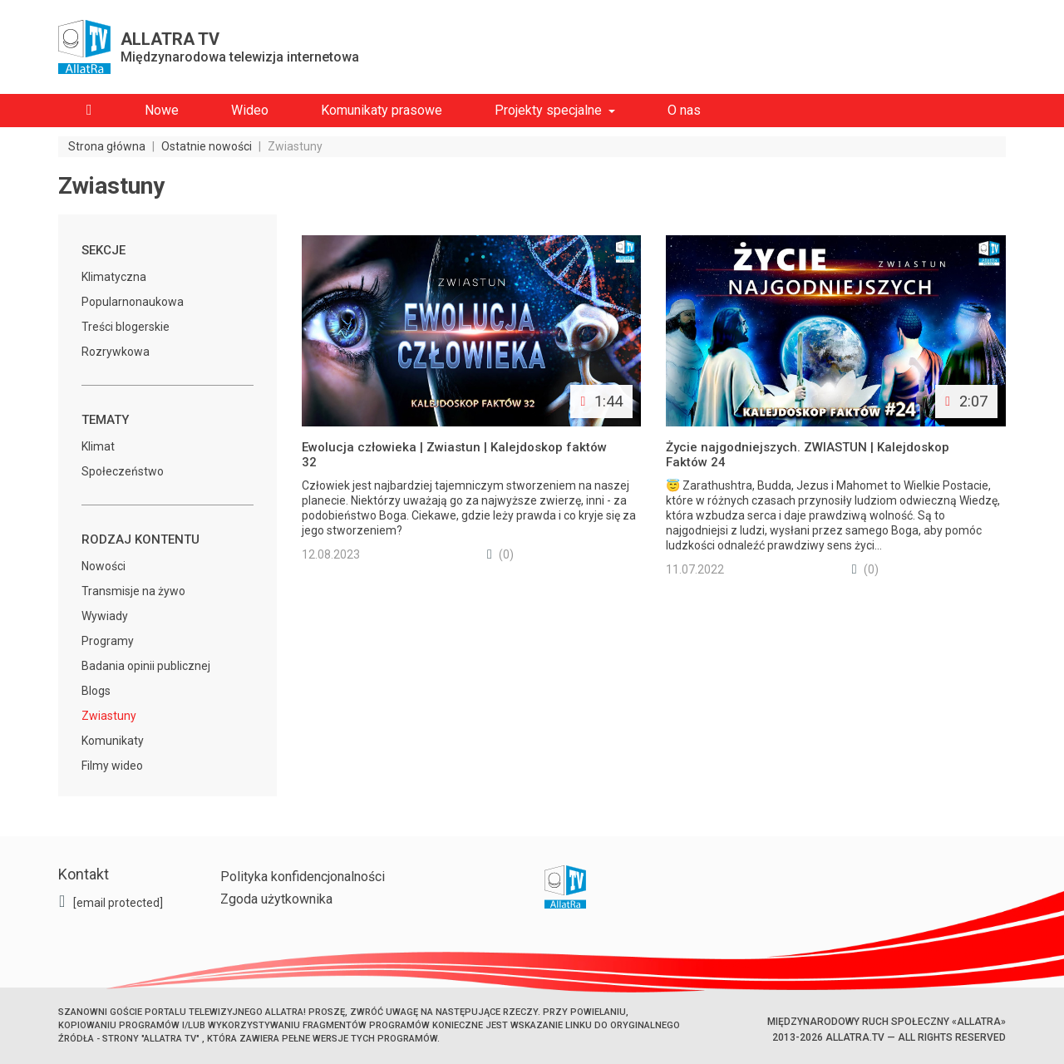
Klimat (98, 446)
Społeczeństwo (122, 471)
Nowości (103, 566)
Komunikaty (112, 740)
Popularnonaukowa (132, 301)
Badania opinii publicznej (145, 665)
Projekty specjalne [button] (548, 110)
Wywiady (104, 616)
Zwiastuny (108, 715)
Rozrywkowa (115, 351)
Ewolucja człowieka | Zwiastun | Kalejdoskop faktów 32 (454, 455)
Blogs (96, 690)
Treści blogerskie (125, 326)
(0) (500, 555)
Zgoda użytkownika (276, 899)
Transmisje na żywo (133, 591)
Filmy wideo (112, 765)
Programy (107, 641)
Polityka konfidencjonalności (302, 876)
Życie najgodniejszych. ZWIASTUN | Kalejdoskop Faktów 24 (807, 455)
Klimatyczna (113, 276)
